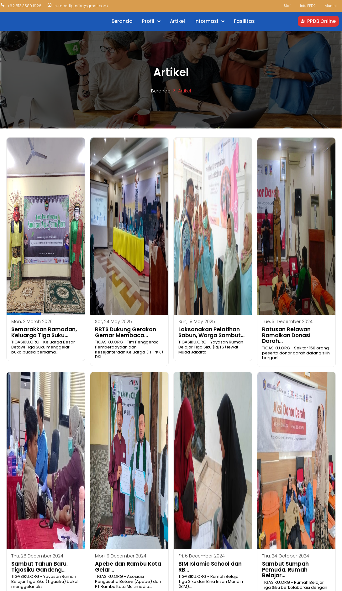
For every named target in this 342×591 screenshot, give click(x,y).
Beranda (161, 91)
